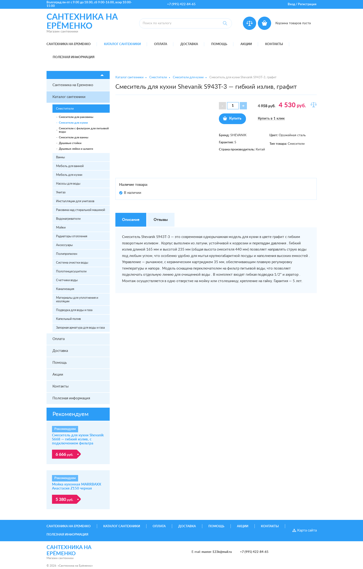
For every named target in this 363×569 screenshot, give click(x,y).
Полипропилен (66, 254)
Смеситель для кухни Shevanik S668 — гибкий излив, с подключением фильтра (78, 439)
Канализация (65, 289)
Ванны (60, 157)
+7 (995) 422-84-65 (181, 4)
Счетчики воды (67, 280)
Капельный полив (68, 319)
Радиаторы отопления (71, 236)
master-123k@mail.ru (217, 552)
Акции (246, 44)
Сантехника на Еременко (69, 44)
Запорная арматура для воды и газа (80, 327)
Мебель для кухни (69, 175)
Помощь (219, 44)
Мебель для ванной (70, 166)
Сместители (65, 108)
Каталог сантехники (122, 44)
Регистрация (307, 4)
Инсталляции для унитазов (75, 201)
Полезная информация (73, 57)
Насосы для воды (68, 183)
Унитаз (61, 192)
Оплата (160, 44)
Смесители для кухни (73, 122)
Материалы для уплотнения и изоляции (77, 299)
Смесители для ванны (73, 137)
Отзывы (161, 220)
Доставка (189, 44)
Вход (291, 4)
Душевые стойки (70, 143)
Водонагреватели (68, 218)
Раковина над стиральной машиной (80, 210)
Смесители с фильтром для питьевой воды (84, 130)
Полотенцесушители (71, 271)
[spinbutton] (233, 105)
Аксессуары (64, 245)
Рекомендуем (70, 414)
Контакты (274, 44)
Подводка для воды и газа (74, 310)
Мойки (61, 227)
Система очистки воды (72, 262)
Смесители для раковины (76, 117)
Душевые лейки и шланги (76, 148)
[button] (243, 105)
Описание (131, 220)
